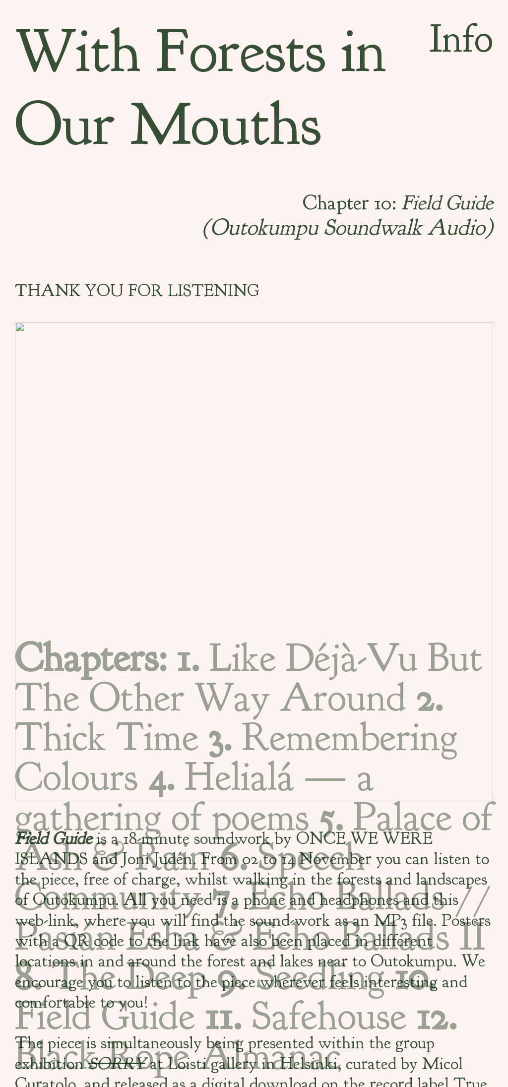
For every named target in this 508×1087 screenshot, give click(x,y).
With (78, 51)
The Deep (110, 976)
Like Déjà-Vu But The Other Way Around (249, 678)
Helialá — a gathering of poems (194, 797)
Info (461, 39)
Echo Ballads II (369, 936)
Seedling (300, 976)
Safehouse (305, 1016)
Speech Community (190, 876)
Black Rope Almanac (236, 1036)
